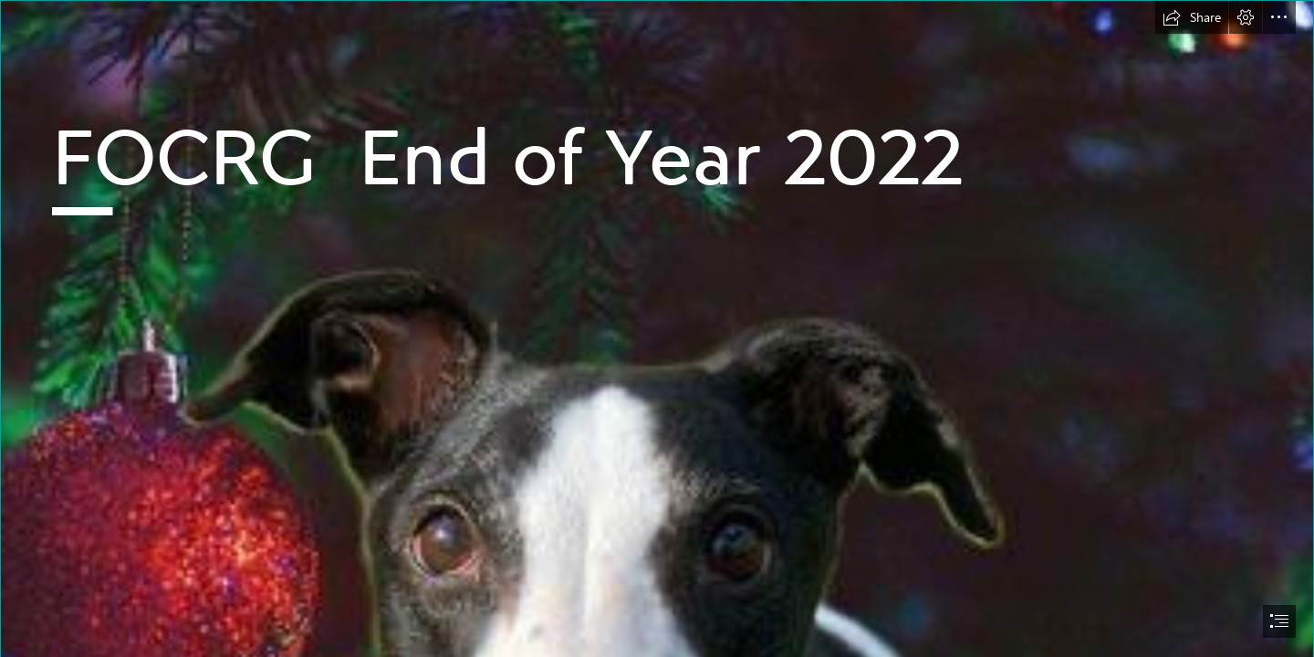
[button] (1191, 17)
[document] (657, 328)
